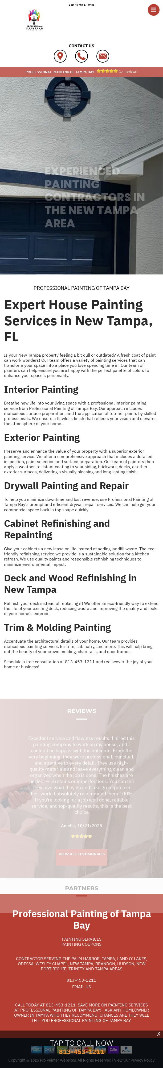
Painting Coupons (81, 944)
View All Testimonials (82, 859)
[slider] (107, 71)
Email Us (81, 986)
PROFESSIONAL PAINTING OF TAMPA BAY (81, 288)
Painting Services (81, 939)
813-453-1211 (80, 661)
